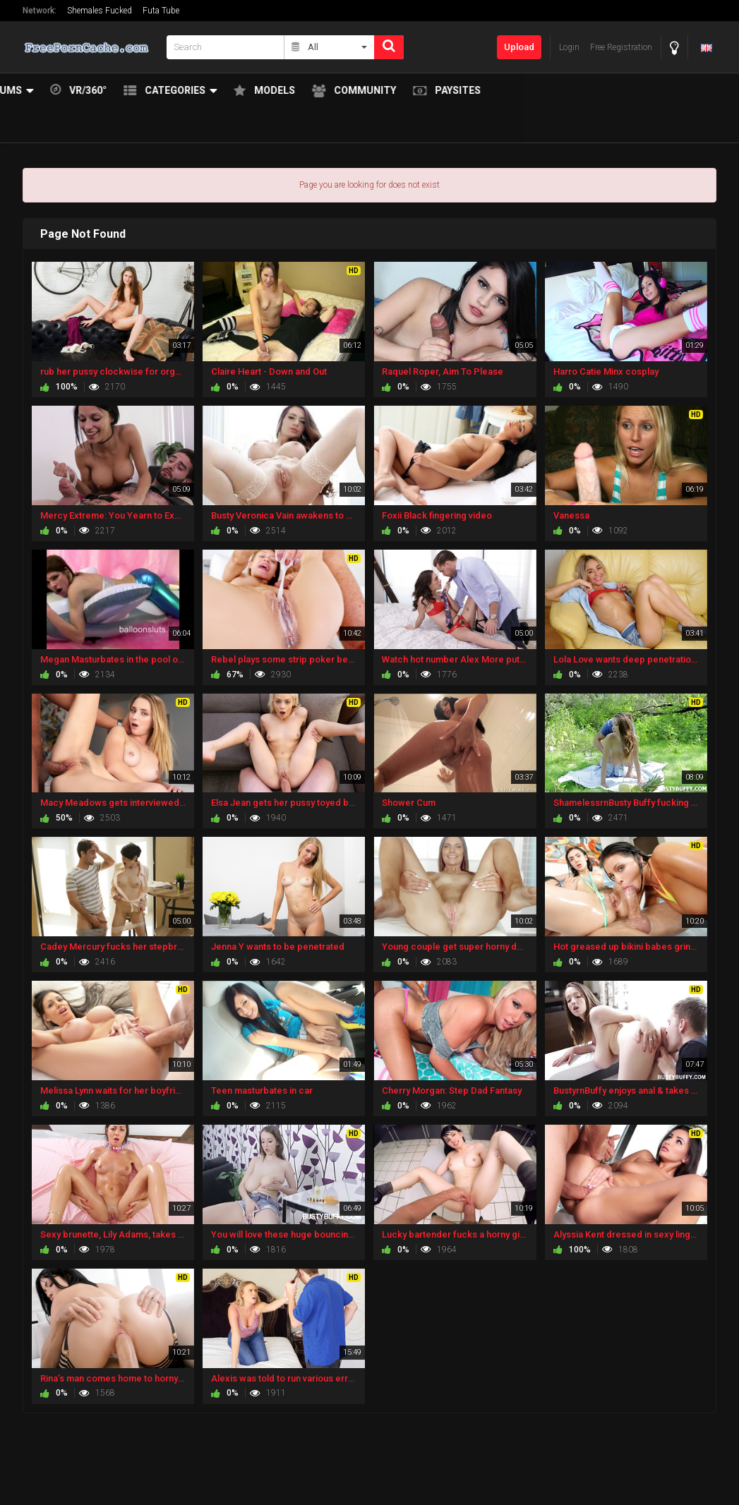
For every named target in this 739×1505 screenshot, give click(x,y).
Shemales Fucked (99, 11)
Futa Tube (161, 11)
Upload (519, 47)
